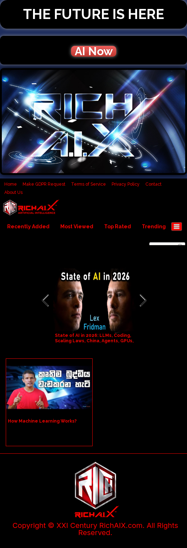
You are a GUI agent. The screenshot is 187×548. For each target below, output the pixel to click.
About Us (13, 192)
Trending (154, 226)
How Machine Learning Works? (42, 421)
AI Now (94, 51)
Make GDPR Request (44, 184)
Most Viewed (76, 226)
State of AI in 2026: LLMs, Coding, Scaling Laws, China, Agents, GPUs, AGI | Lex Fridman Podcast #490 (94, 341)
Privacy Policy (126, 184)
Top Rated (117, 226)
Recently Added (28, 226)
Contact (153, 184)
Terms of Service (88, 184)
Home (10, 184)
